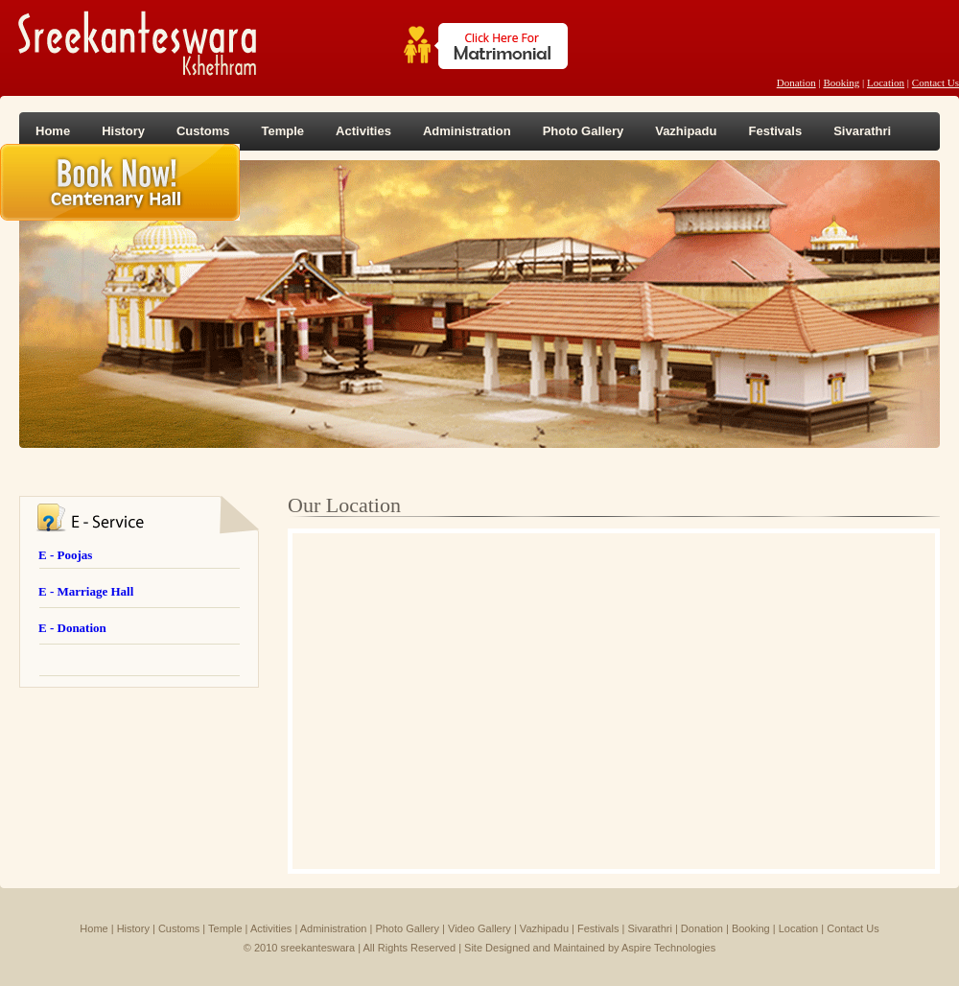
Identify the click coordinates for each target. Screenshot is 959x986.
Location (885, 82)
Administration (467, 131)
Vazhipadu (685, 131)
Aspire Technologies (668, 947)
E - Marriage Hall (85, 591)
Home (52, 131)
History (123, 131)
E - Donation (72, 628)
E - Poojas (65, 555)
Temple (283, 131)
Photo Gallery (583, 131)
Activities (363, 131)
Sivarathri (862, 131)
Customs (203, 131)
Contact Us (935, 82)
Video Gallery (479, 928)
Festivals (775, 131)
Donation (796, 82)
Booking (841, 82)
